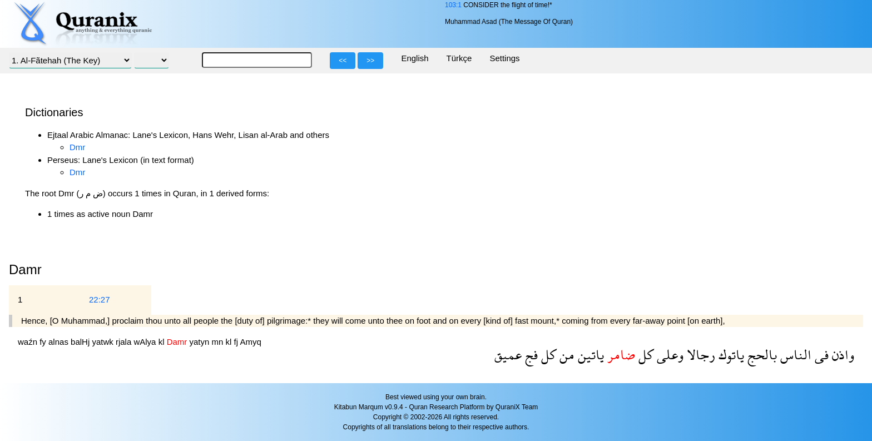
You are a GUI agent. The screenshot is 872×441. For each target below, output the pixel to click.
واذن (841, 354)
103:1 (453, 5)
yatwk (104, 341)
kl (162, 341)
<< (342, 61)
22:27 (99, 299)
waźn (28, 341)
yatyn (200, 341)
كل (644, 354)
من (565, 354)
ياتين (589, 354)
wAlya (145, 341)
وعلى (668, 354)
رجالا (699, 354)
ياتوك (729, 354)
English (414, 58)
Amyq (250, 341)
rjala (125, 341)
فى (820, 354)
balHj (81, 341)
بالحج (760, 354)
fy (43, 341)
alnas (59, 341)
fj (237, 341)
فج (530, 354)
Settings (504, 58)
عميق (508, 354)
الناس (794, 354)
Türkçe (459, 58)
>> (370, 61)
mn (219, 341)
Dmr (77, 147)
